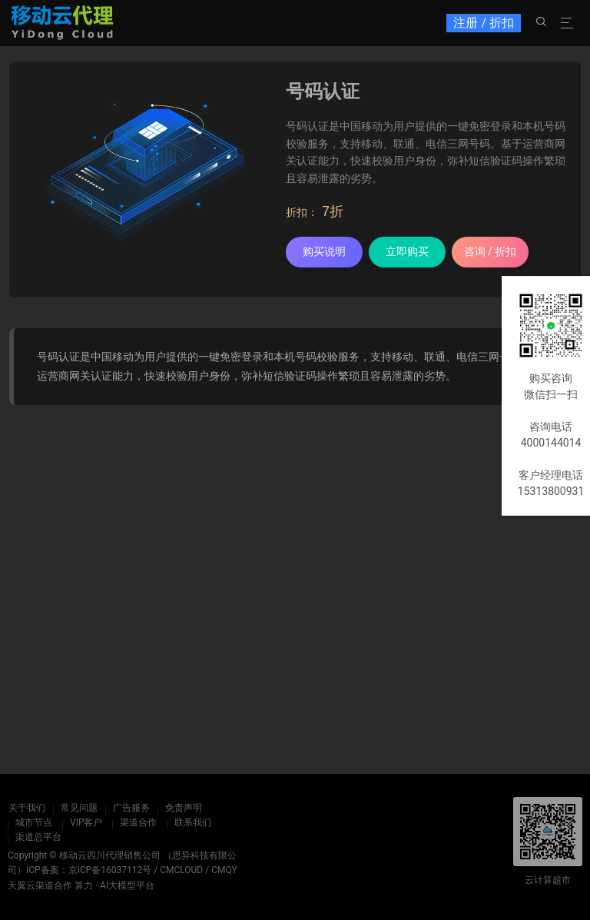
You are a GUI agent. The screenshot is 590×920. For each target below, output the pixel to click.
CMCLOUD (181, 870)
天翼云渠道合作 (40, 885)
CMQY (224, 870)
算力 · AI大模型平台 (114, 885)
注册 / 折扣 (483, 22)
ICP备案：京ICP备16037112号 (88, 870)
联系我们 (192, 822)
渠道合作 (138, 822)
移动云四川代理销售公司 (110, 855)
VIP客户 (86, 822)
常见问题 (78, 807)
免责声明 (182, 807)
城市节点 (33, 822)
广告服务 (130, 807)
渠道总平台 (38, 837)
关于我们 (26, 807)
